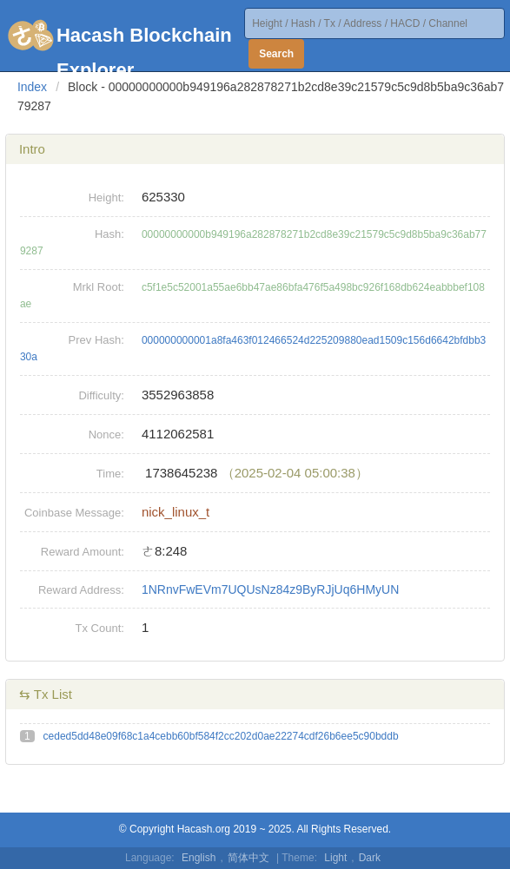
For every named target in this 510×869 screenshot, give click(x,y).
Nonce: (106, 434)
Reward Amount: (82, 551)
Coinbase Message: (74, 512)
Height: (106, 197)
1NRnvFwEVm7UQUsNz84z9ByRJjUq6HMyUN (270, 589)
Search (276, 54)
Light (335, 858)
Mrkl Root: (98, 286)
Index (32, 87)
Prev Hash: (96, 339)
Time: (110, 473)
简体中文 (248, 858)
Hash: (109, 233)
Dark (370, 858)
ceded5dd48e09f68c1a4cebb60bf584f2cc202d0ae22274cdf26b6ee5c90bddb (221, 736)
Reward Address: (81, 589)
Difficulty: (101, 395)
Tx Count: (100, 628)
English (198, 858)
